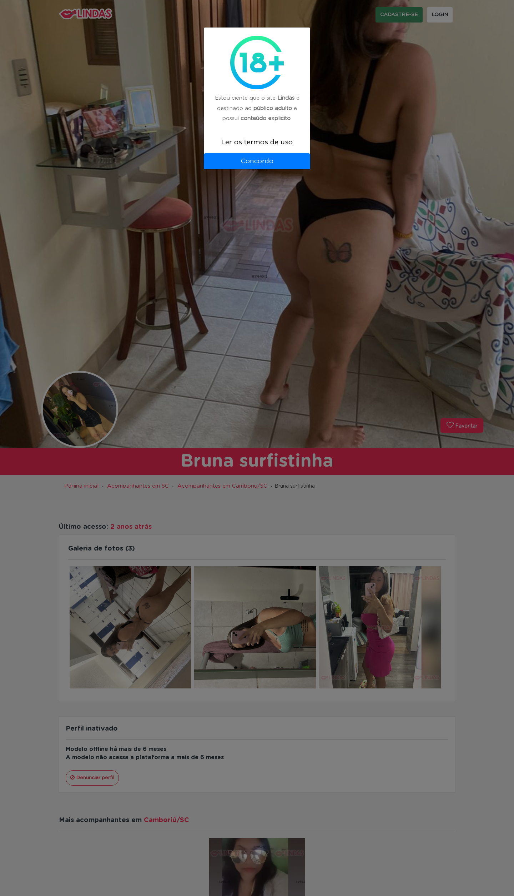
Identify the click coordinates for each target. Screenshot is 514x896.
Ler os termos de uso (257, 142)
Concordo (257, 161)
